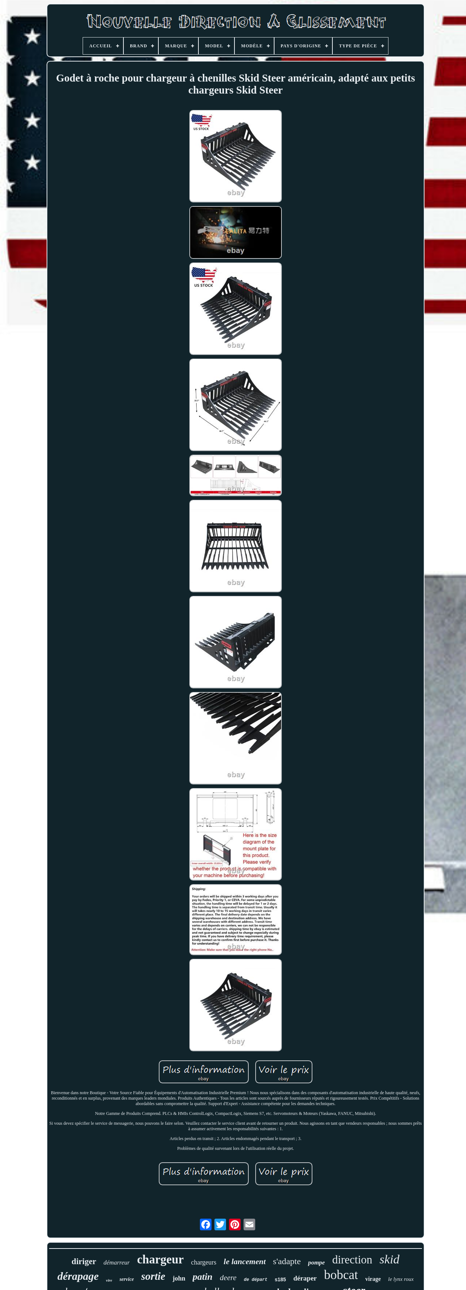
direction (352, 1259)
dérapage (78, 1276)
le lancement (244, 1261)
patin (203, 1276)
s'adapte (287, 1261)
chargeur (160, 1259)
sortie (153, 1276)
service (126, 1279)
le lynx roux (401, 1279)
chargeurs (204, 1262)
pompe (316, 1262)
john (179, 1278)
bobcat (341, 1275)
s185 (280, 1279)
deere (228, 1277)
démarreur (116, 1262)
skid (390, 1259)
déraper (305, 1278)
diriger (84, 1261)
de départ (256, 1279)
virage (373, 1279)
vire (109, 1280)
